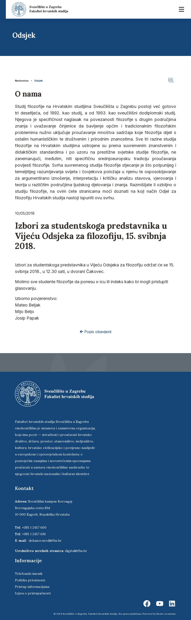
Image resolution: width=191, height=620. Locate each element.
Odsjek (38, 80)
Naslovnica (21, 80)
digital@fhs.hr (76, 551)
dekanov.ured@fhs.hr (45, 540)
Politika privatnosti (30, 580)
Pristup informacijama (32, 587)
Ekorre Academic (166, 613)
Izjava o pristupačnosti (33, 593)
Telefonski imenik (28, 574)
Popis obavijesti (95, 331)
